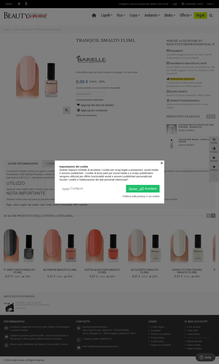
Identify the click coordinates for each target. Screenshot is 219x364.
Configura (72, 188)
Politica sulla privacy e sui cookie (141, 196)
